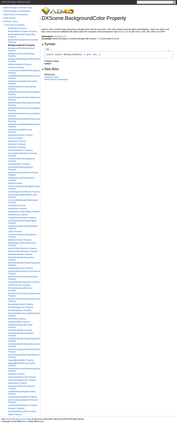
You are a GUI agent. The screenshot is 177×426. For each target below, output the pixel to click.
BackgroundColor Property (21, 45)
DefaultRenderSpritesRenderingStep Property (24, 120)
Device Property (15, 138)
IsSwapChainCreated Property (22, 217)
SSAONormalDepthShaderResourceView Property (24, 350)
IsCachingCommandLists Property (24, 191)
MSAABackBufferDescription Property (21, 258)
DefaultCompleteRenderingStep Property (22, 82)
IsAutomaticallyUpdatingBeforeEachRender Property (24, 187)
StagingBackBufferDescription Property (22, 364)
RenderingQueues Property (20, 307)
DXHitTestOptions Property (20, 150)
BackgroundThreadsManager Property (21, 54)
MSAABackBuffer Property (20, 254)
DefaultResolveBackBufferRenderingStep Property (24, 125)
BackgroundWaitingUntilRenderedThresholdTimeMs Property (24, 60)
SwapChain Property (17, 383)
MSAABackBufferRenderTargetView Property (24, 264)
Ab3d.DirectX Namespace (56, 79)
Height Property (15, 183)
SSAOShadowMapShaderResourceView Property (24, 356)
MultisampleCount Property (20, 268)
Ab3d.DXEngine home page (18, 419)
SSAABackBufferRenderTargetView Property (24, 339)
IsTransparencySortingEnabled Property (22, 221)
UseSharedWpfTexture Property (22, 405)
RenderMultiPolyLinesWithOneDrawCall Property (24, 314)
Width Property (15, 414)
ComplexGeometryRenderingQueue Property (24, 71)
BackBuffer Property (17, 28)
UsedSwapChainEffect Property (22, 397)
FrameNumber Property (19, 164)
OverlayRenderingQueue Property (23, 282)
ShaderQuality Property (19, 322)
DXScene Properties (15, 25)
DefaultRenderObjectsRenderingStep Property (24, 103)
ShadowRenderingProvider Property (20, 326)
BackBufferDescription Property (22, 31)
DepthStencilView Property (20, 135)
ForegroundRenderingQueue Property (21, 159)
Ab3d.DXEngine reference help (17, 7)
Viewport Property (16, 408)
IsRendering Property (18, 214)
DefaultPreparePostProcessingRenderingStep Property (24, 93)
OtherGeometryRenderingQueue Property (23, 277)
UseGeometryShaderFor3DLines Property (23, 401)
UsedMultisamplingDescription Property (22, 392)
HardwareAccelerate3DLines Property (21, 179)
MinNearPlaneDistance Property (23, 251)
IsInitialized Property (17, 208)
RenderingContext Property (20, 304)
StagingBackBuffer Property (21, 360)
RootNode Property (17, 318)
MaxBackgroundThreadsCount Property (22, 244)
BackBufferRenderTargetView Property (21, 35)
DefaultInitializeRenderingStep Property (22, 87)
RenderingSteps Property (19, 310)
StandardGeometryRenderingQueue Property (24, 369)
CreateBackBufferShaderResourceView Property (24, 77)
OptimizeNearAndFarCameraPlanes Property (24, 272)
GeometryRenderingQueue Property (20, 168)
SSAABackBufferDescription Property (21, 334)
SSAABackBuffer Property (20, 330)
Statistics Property (16, 374)
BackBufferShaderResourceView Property (23, 41)
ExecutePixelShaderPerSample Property (22, 154)
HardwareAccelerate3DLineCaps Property (23, 173)
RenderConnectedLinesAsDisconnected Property (24, 294)
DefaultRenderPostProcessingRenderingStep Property (24, 109)
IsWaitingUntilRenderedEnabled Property (22, 227)
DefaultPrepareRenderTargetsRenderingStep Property (24, 98)
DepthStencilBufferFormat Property (20, 130)
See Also (50, 69)
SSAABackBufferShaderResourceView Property (24, 345)
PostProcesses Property (19, 285)
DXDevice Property (17, 147)
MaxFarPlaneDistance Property (22, 248)
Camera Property (16, 67)
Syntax (48, 44)
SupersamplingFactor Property (22, 380)
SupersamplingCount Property (22, 377)
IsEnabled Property (17, 205)
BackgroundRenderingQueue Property (21, 49)
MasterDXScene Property (20, 240)
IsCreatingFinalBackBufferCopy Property (22, 195)
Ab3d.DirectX (9, 18)
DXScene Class (10, 21)
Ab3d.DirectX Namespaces (15, 14)
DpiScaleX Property (17, 141)
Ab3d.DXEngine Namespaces (17, 11)
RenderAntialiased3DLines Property (20, 289)
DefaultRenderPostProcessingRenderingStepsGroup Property (24, 114)
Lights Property (15, 231)
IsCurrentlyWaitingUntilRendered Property (23, 201)
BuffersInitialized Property (20, 64)
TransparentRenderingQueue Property (21, 387)
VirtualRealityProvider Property (22, 411)
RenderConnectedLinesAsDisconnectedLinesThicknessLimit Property (24, 300)
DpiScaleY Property (17, 144)
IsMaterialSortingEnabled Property (24, 211)
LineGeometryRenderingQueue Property (22, 235)
